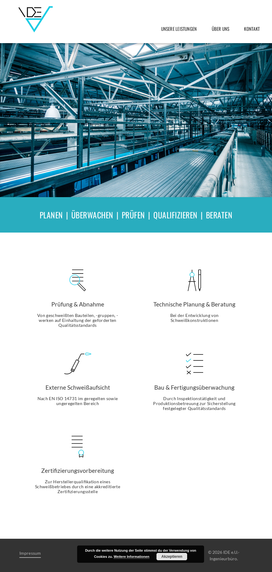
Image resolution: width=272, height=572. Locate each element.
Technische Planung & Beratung (194, 304)
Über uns (221, 28)
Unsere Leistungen (179, 28)
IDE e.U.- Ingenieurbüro (35, 19)
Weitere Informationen (131, 556)
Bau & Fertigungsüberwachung (194, 387)
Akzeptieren (171, 556)
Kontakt (252, 28)
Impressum (30, 553)
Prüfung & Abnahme (77, 304)
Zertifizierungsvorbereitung (77, 470)
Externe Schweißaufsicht (77, 387)
